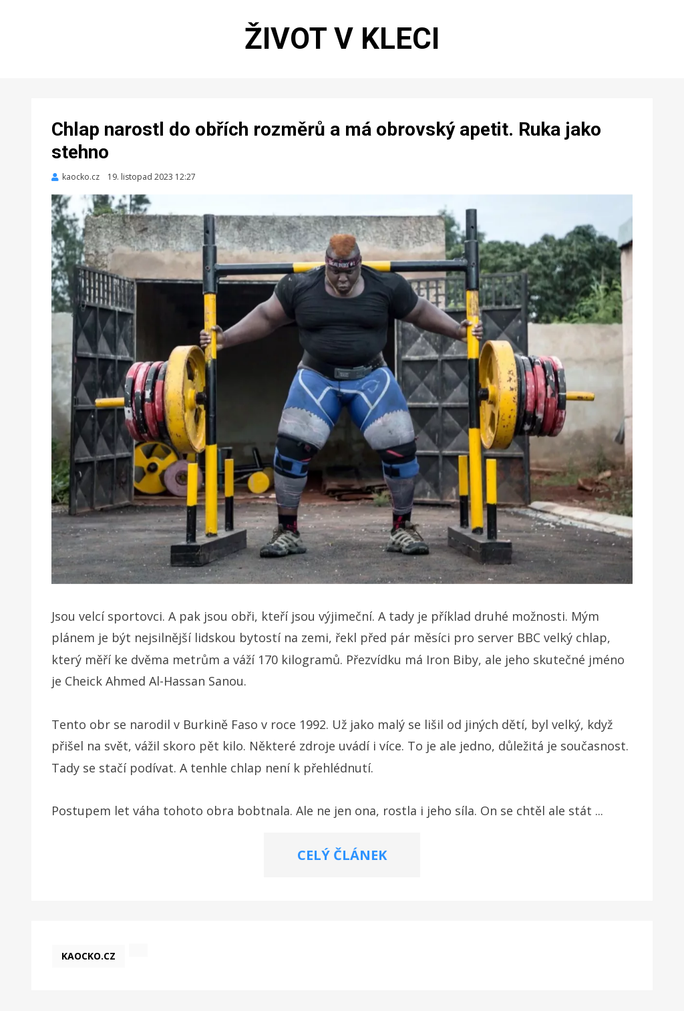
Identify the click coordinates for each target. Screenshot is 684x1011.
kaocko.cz (88, 956)
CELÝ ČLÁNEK (342, 855)
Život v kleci (342, 38)
